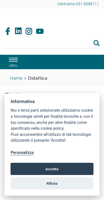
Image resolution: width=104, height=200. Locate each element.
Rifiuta (52, 183)
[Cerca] (52, 43)
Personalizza (22, 152)
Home (16, 78)
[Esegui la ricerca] (96, 43)
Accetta (52, 169)
